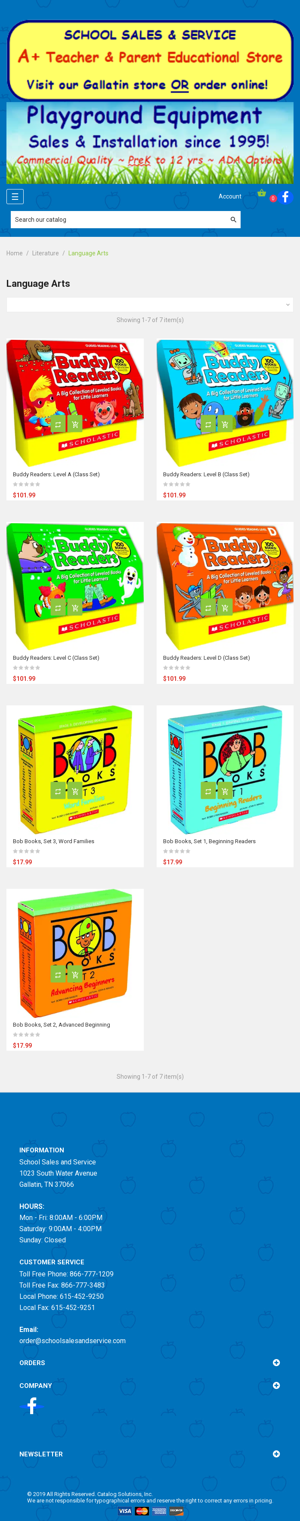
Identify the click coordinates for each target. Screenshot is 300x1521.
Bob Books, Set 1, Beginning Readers (209, 841)
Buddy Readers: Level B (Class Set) (206, 474)
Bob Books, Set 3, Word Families (53, 841)
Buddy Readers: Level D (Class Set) (206, 658)
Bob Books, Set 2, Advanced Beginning (61, 1024)
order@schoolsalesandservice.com (72, 1341)
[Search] (125, 219)
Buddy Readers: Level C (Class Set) (56, 658)
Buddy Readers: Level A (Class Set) (56, 474)
